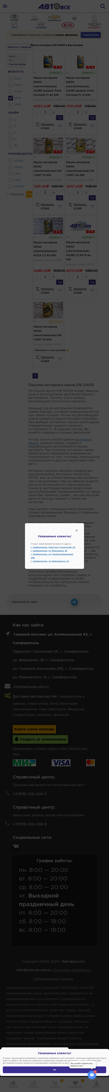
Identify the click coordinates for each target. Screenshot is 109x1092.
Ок (54, 1070)
